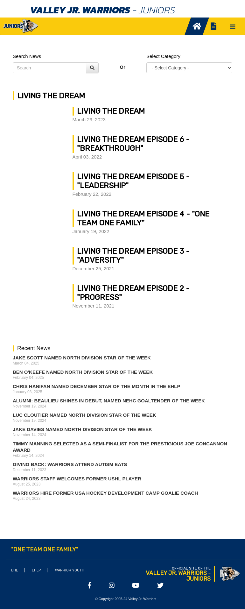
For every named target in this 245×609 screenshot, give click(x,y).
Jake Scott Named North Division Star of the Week (82, 357)
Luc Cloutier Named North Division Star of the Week (84, 415)
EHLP (36, 570)
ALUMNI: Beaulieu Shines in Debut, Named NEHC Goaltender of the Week (109, 400)
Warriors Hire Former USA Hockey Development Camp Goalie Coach (105, 493)
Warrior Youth (69, 570)
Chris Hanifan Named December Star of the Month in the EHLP (96, 386)
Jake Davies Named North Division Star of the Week (82, 429)
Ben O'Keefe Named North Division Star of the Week (83, 372)
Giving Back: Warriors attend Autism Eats (70, 464)
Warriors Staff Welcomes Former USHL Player (77, 478)
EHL (14, 570)
